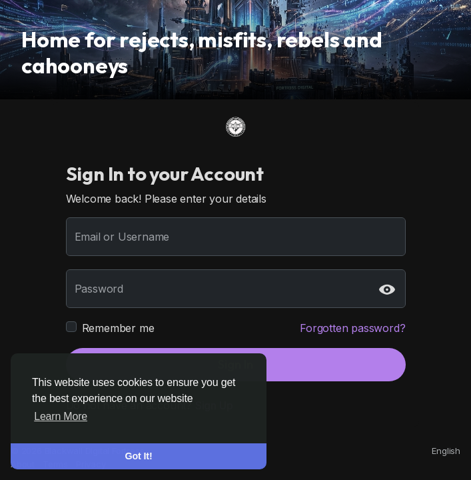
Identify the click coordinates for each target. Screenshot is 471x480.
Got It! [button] (139, 456)
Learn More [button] (60, 416)
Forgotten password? (352, 328)
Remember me (118, 328)
